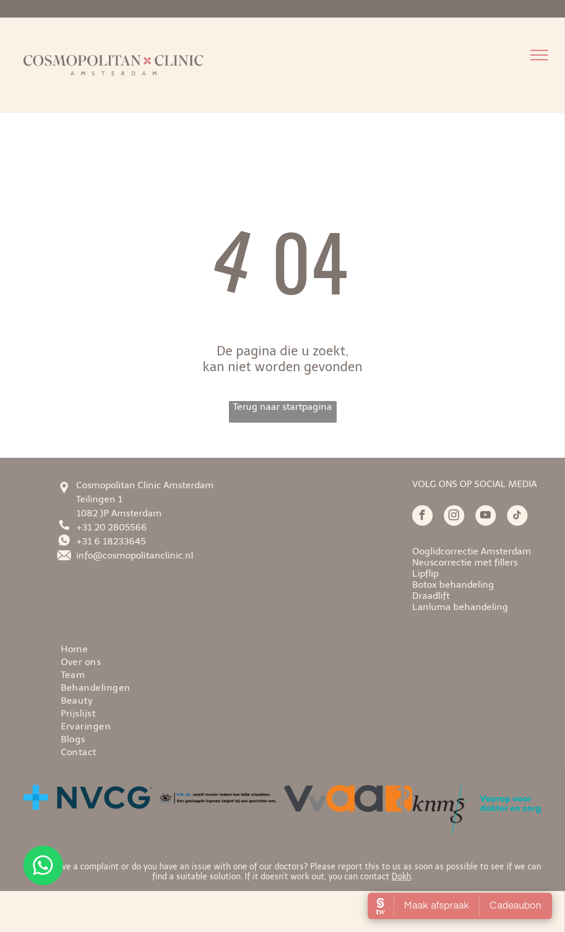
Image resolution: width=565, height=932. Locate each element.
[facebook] (422, 517)
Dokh (401, 877)
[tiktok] (517, 517)
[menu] (539, 55)
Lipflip (425, 573)
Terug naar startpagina (282, 406)
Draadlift (431, 595)
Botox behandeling (453, 584)
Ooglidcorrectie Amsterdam (471, 551)
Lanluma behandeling (460, 606)
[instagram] (454, 517)
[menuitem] (308, 648)
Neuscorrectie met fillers (465, 562)
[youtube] (485, 517)
